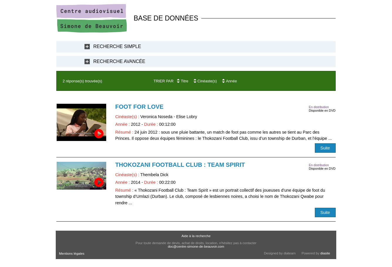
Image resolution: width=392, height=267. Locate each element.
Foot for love (139, 106)
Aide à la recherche (195, 236)
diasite (325, 253)
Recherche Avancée (119, 61)
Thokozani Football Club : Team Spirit (180, 164)
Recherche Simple (117, 46)
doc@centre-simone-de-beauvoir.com (196, 246)
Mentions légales (71, 253)
